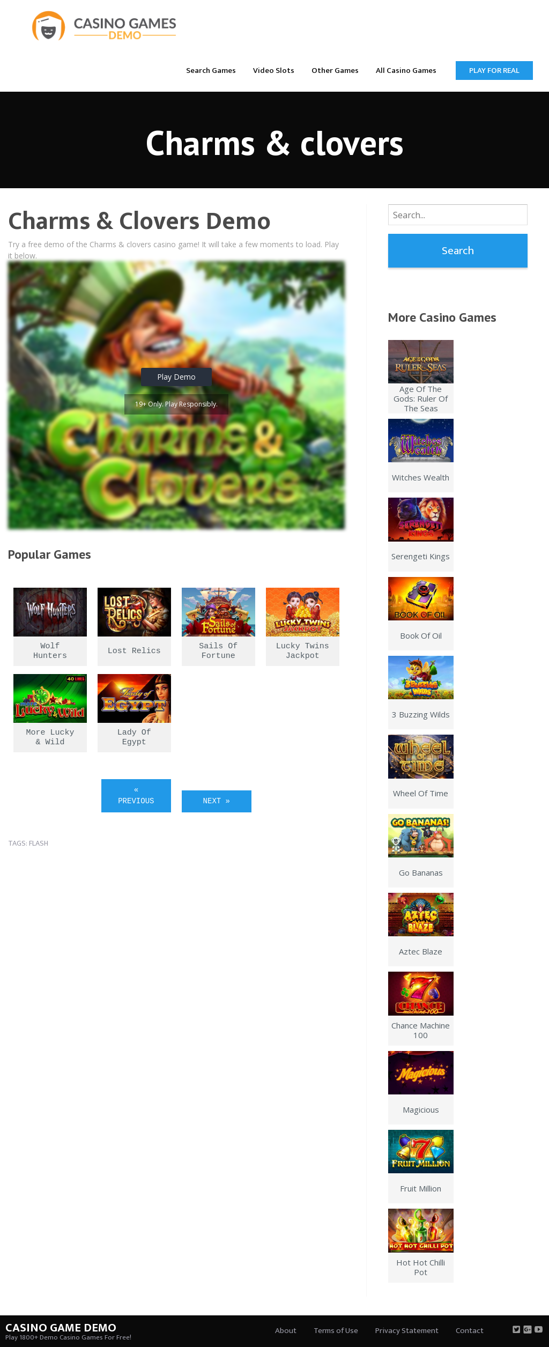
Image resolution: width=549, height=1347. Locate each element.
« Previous (136, 795)
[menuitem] (210, 70)
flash (38, 843)
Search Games (211, 70)
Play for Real (494, 70)
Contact (470, 1330)
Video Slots (273, 70)
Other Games (335, 70)
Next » (216, 801)
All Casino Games (406, 70)
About (285, 1330)
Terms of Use (336, 1330)
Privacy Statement (407, 1330)
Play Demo (176, 377)
